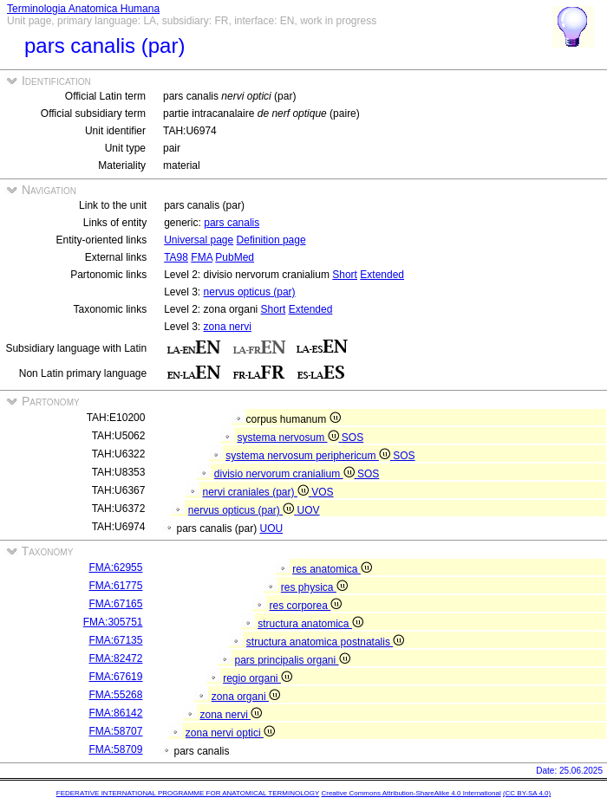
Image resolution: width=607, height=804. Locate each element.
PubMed (234, 257)
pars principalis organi (291, 660)
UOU (272, 528)
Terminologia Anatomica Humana (83, 9)
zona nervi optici (230, 733)
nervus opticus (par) (250, 292)
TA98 (176, 257)
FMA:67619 (115, 677)
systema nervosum (289, 437)
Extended (382, 275)
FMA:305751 (113, 622)
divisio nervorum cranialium (285, 474)
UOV (308, 510)
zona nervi (227, 327)
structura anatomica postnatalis (325, 642)
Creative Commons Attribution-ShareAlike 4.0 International (410, 793)
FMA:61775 (115, 586)
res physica (314, 587)
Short (344, 275)
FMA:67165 (115, 604)
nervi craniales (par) (256, 492)
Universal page (198, 240)
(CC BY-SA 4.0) (527, 793)
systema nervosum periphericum (309, 456)
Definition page (271, 240)
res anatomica (332, 569)
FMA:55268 (115, 695)
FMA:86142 (115, 713)
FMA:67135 (115, 640)
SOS (352, 437)
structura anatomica (310, 624)
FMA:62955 (115, 567)
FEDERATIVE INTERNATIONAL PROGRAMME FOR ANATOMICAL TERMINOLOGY (187, 793)
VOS (322, 492)
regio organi (257, 678)
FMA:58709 (115, 749)
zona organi (246, 697)
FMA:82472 (115, 658)
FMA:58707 (115, 731)
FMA (201, 257)
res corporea (305, 606)
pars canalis (231, 223)
